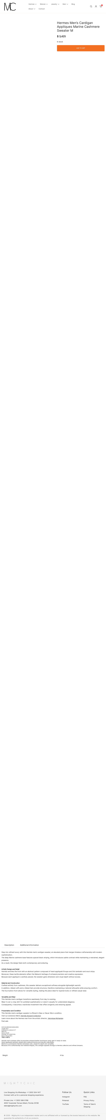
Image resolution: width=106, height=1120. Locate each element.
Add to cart (80, 48)
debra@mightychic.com (13, 1106)
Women (43, 4)
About (31, 9)
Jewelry (54, 4)
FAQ (85, 1097)
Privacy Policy (89, 1100)
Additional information (29, 945)
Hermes (32, 4)
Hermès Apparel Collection (31, 1016)
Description (9, 945)
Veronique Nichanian (55, 1018)
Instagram (66, 1097)
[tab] (9, 945)
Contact (42, 9)
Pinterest (65, 1100)
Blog (73, 4)
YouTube (65, 1104)
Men (64, 4)
